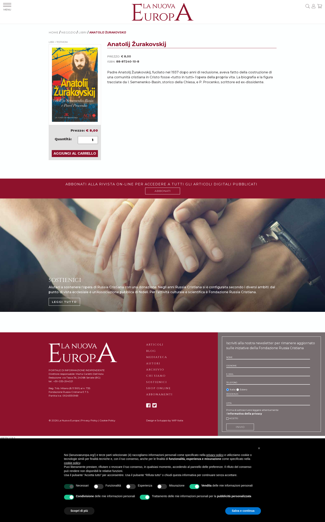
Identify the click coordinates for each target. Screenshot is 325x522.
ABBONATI (163, 191)
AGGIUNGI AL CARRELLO (75, 153)
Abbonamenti (159, 394)
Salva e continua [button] (243, 510)
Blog (151, 351)
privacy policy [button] (215, 455)
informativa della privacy (244, 413)
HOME (54, 32)
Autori (153, 363)
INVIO (240, 427)
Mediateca (156, 357)
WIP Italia (177, 420)
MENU (7, 7)
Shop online (158, 388)
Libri (82, 32)
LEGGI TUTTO (64, 301)
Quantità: (63, 139)
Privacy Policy (89, 420)
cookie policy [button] (72, 463)
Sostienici (156, 382)
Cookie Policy (107, 420)
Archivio (155, 370)
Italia (232, 389)
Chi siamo (156, 376)
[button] (259, 448)
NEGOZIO (68, 32)
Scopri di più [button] (79, 510)
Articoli (154, 344)
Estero (243, 389)
